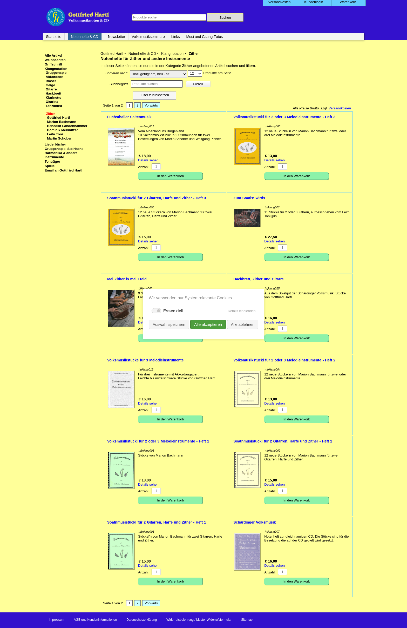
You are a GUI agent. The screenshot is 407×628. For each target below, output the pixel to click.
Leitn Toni (55, 134)
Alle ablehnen (242, 324)
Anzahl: (143, 167)
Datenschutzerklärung (141, 620)
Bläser (51, 81)
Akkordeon (54, 77)
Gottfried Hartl (111, 53)
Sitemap (247, 620)
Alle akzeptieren (208, 324)
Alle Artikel (53, 55)
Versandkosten (340, 108)
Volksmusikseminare (148, 37)
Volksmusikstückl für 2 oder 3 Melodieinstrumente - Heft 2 (284, 360)
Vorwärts (151, 105)
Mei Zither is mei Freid (127, 279)
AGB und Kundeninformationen (95, 620)
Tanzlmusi (54, 106)
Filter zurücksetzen (155, 95)
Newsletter (116, 37)
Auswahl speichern (169, 324)
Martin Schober (59, 138)
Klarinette (53, 98)
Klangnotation (172, 53)
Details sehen (148, 160)
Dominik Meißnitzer (62, 130)
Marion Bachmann (61, 122)
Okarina (52, 102)
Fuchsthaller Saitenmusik (129, 117)
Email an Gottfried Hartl (63, 170)
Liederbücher (55, 144)
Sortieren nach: (116, 73)
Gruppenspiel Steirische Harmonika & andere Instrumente (64, 153)
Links (175, 37)
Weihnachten (55, 60)
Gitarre (51, 89)
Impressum (56, 620)
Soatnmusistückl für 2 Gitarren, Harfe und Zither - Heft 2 (282, 441)
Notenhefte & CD (84, 37)
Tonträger (52, 161)
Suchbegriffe (119, 84)
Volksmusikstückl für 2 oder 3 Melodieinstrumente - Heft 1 (158, 441)
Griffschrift (53, 64)
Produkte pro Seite (217, 73)
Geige (50, 85)
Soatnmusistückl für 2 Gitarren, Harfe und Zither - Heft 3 (156, 198)
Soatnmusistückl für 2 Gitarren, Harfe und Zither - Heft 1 (156, 522)
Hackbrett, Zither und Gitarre (258, 279)
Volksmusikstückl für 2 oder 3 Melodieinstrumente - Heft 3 (284, 117)
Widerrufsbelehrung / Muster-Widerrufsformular (199, 620)
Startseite (53, 37)
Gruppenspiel (56, 73)
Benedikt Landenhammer (67, 126)
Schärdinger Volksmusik (254, 522)
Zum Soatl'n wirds (249, 198)
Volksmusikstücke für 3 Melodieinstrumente (145, 360)
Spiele (50, 166)
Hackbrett (53, 93)
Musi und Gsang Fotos (204, 37)
